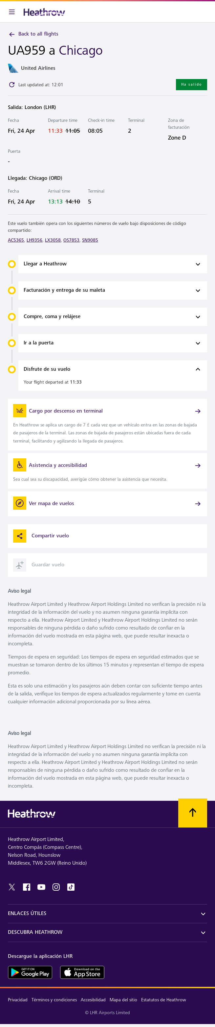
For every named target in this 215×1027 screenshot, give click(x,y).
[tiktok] (71, 887)
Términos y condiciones (54, 1000)
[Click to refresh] (12, 85)
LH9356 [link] (34, 240)
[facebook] (27, 887)
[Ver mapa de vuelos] (107, 503)
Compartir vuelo (41, 536)
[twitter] (12, 887)
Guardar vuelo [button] (38, 565)
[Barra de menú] (12, 12)
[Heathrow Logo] (44, 12)
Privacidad (18, 1000)
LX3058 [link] (53, 240)
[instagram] (56, 887)
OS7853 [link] (71, 240)
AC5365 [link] (16, 240)
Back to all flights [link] (33, 34)
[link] (107, 424)
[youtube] (41, 887)
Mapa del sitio (123, 1000)
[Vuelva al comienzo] (192, 812)
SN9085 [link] (90, 240)
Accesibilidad (93, 1000)
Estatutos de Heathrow (163, 1000)
